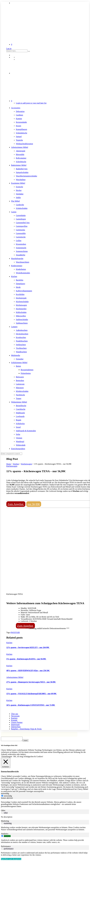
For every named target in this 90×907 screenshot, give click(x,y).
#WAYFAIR (15, 632)
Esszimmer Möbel (18, 183)
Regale (18, 420)
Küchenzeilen (21, 309)
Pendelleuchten (22, 341)
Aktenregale (20, 151)
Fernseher (19, 359)
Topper (18, 398)
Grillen (18, 241)
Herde (18, 287)
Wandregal (20, 441)
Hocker (19, 190)
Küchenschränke (22, 302)
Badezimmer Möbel (18, 165)
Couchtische (20, 409)
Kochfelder (20, 294)
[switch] (2, 813)
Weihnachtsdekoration (24, 144)
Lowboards (20, 416)
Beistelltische (21, 406)
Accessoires (15, 108)
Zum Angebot (16, 504)
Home (8, 464)
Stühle (18, 197)
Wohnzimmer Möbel (19, 402)
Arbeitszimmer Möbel (19, 147)
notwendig (8, 797)
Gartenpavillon (21, 226)
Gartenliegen (21, 219)
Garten (13, 212)
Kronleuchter (21, 337)
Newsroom (15, 716)
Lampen (14, 327)
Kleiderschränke (22, 391)
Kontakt (14, 720)
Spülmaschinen (22, 323)
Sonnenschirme (22, 251)
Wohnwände (20, 445)
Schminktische (21, 133)
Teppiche (19, 140)
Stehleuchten (21, 345)
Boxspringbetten (27, 370)
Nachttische (20, 395)
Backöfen (19, 280)
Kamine (19, 119)
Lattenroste (20, 384)
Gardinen (19, 115)
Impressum (15, 725)
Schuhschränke (21, 208)
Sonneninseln (21, 248)
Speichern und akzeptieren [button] (11, 860)
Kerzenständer (21, 122)
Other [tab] (3, 811)
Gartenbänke (21, 215)
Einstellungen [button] (7, 757)
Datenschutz (16, 727)
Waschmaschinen (22, 262)
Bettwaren (20, 377)
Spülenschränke (22, 319)
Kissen (18, 126)
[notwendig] (2, 796)
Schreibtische (21, 162)
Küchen (14, 276)
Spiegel (19, 136)
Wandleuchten (21, 352)
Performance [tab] (6, 847)
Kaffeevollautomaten (24, 291)
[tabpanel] (45, 805)
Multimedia (15, 355)
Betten (18, 366)
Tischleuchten (21, 348)
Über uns (14, 714)
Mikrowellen (21, 316)
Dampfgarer (20, 284)
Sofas (18, 434)
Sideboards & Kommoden (26, 431)
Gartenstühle (21, 233)
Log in (8, 48)
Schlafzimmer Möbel (19, 363)
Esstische (19, 187)
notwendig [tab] (5, 794)
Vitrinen (19, 438)
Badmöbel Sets (21, 169)
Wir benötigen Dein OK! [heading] (9, 746)
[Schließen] (5, 763)
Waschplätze (20, 180)
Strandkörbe (20, 255)
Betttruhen (20, 380)
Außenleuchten (21, 330)
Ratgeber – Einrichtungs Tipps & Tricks (26, 729)
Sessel (18, 427)
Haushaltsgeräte (17, 258)
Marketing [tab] (5, 822)
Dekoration (20, 111)
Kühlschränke (21, 312)
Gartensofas (20, 230)
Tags (8, 632)
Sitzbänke (19, 194)
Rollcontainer (21, 158)
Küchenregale (21, 298)
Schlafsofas (20, 424)
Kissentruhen (21, 244)
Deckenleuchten (22, 334)
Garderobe (20, 205)
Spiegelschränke (22, 172)
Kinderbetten (21, 269)
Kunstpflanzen (21, 129)
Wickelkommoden (23, 273)
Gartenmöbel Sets (23, 223)
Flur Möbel (15, 201)
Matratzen (20, 388)
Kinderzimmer (16, 266)
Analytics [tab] (4, 834)
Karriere (14, 718)
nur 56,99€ (33, 504)
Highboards (20, 413)
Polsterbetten (26, 373)
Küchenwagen (21, 305)
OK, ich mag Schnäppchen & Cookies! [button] (28, 757)
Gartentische (21, 237)
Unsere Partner (17, 722)
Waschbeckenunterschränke (26, 176)
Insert (28, 741)
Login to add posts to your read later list (31, 103)
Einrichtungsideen (18, 449)
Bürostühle (20, 154)
